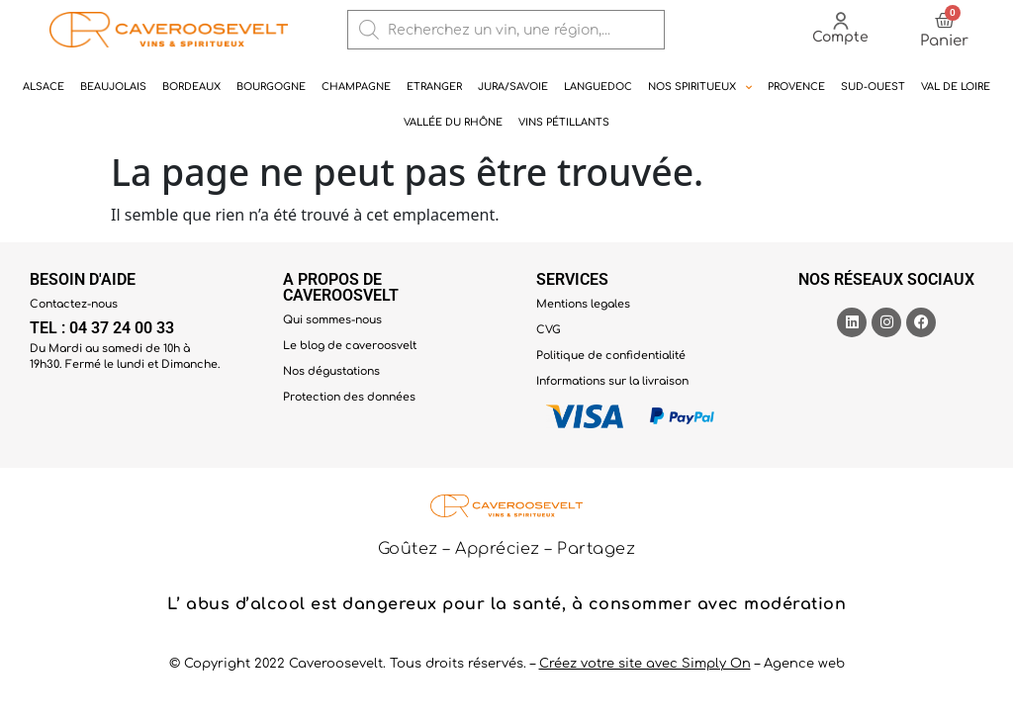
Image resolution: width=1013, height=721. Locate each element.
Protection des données (349, 397)
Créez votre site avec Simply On (645, 664)
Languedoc (598, 86)
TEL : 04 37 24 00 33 (102, 327)
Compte (840, 37)
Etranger (434, 86)
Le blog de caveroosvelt (349, 345)
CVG (548, 329)
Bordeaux (191, 86)
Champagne (356, 86)
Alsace (43, 86)
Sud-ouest (873, 86)
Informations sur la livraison (612, 381)
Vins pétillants (563, 122)
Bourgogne (271, 86)
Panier (944, 41)
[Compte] (841, 21)
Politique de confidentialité (611, 355)
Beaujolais (113, 86)
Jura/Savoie (513, 86)
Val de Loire (955, 86)
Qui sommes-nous (332, 320)
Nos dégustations (331, 371)
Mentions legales (583, 304)
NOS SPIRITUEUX (700, 87)
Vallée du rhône (453, 122)
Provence (796, 86)
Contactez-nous (74, 304)
